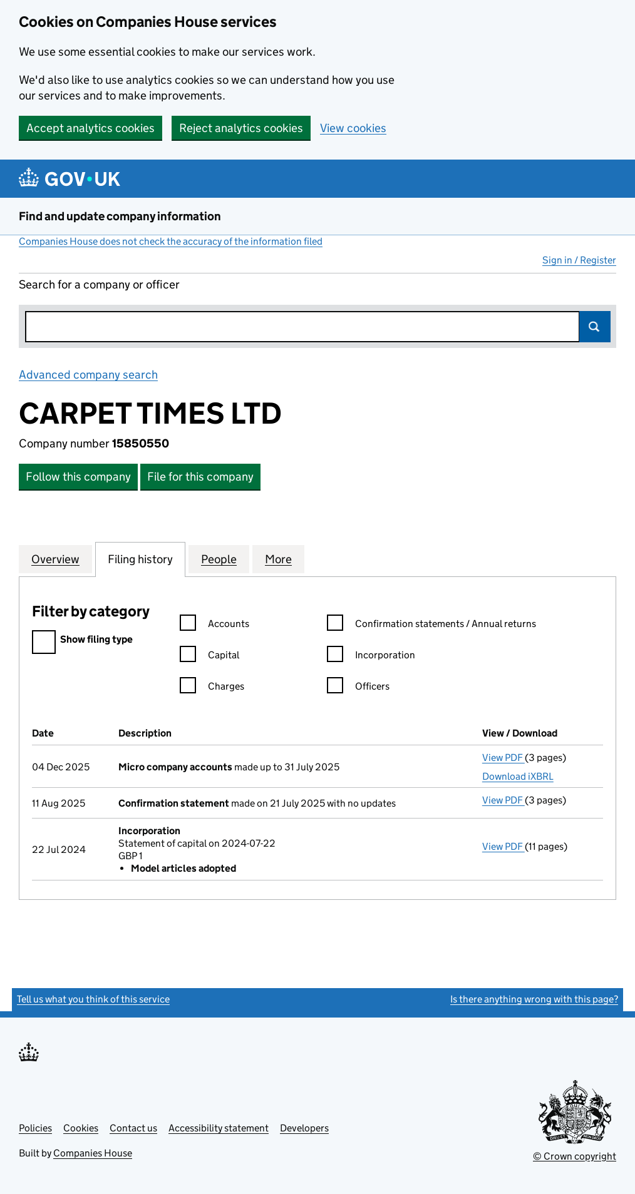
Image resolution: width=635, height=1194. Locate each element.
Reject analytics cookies (241, 128)
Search (595, 326)
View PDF (503, 757)
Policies (35, 1128)
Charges (212, 688)
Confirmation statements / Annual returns (431, 625)
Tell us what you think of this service (93, 999)
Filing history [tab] (140, 558)
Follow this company (78, 476)
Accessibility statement (218, 1128)
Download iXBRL (518, 776)
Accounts (214, 625)
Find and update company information (120, 216)
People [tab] (219, 558)
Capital (209, 657)
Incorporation (371, 657)
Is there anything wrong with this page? (534, 999)
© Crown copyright (574, 1156)
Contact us (133, 1128)
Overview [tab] (55, 558)
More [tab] (278, 558)
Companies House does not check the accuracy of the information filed (171, 241)
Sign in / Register (579, 260)
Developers (304, 1128)
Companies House (92, 1153)
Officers (358, 688)
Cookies (80, 1128)
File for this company (200, 476)
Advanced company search (88, 374)
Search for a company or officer (99, 284)
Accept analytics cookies (90, 128)
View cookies (353, 128)
